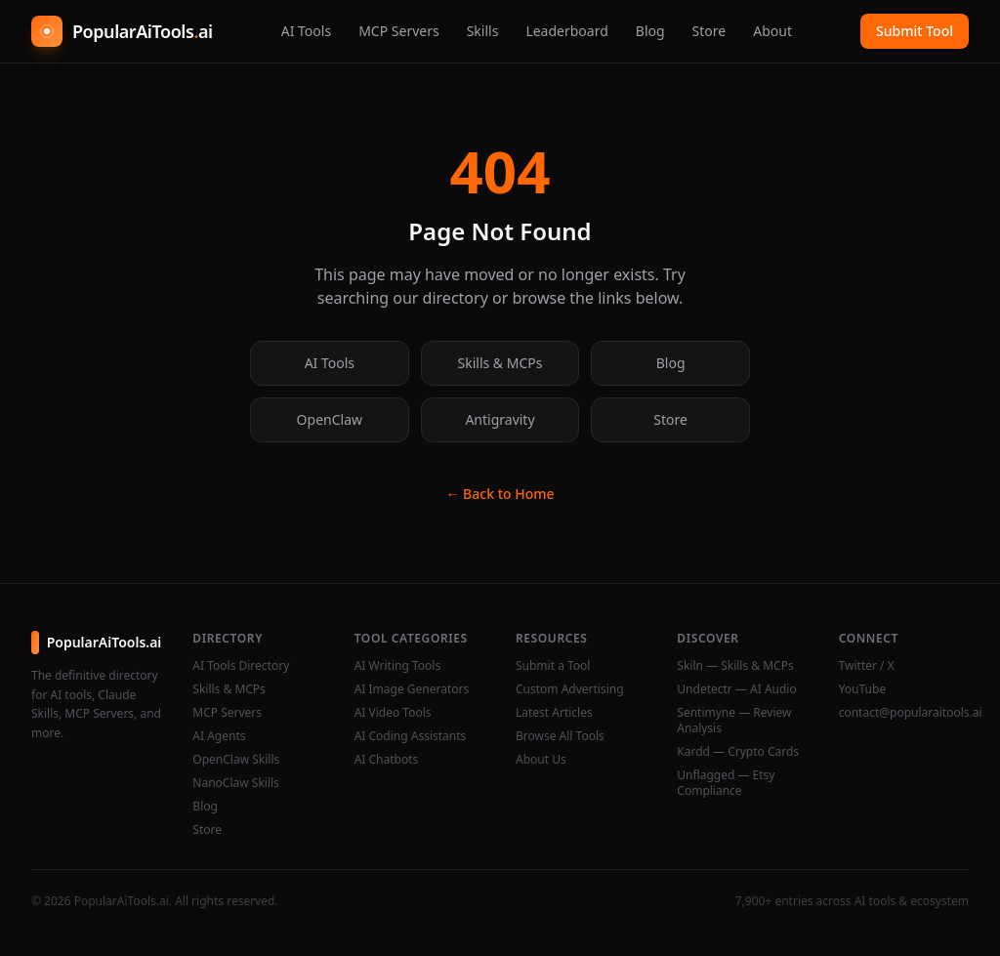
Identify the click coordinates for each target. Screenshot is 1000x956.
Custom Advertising (570, 689)
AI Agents (218, 736)
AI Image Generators (412, 689)
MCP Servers (398, 30)
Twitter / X (867, 666)
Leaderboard (566, 30)
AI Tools (306, 30)
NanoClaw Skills (235, 783)
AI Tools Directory (240, 666)
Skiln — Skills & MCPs (735, 666)
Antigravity (499, 419)
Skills (483, 30)
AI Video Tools (393, 713)
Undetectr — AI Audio (736, 689)
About (772, 30)
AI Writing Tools (397, 666)
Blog (650, 30)
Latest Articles (554, 713)
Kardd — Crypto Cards (738, 752)
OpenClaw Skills (235, 760)
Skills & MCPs (500, 362)
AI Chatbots (386, 760)
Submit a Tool (553, 666)
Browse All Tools (560, 736)
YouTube (863, 689)
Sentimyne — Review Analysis (734, 720)
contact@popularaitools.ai (904, 713)
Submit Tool (914, 30)
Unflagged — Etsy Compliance (725, 783)
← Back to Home (499, 493)
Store (709, 30)
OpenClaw (329, 419)
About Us (541, 760)
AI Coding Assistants (410, 736)
